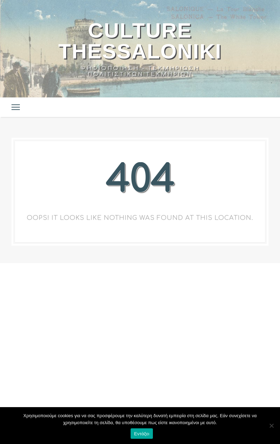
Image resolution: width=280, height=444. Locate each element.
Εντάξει (141, 433)
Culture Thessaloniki (140, 41)
